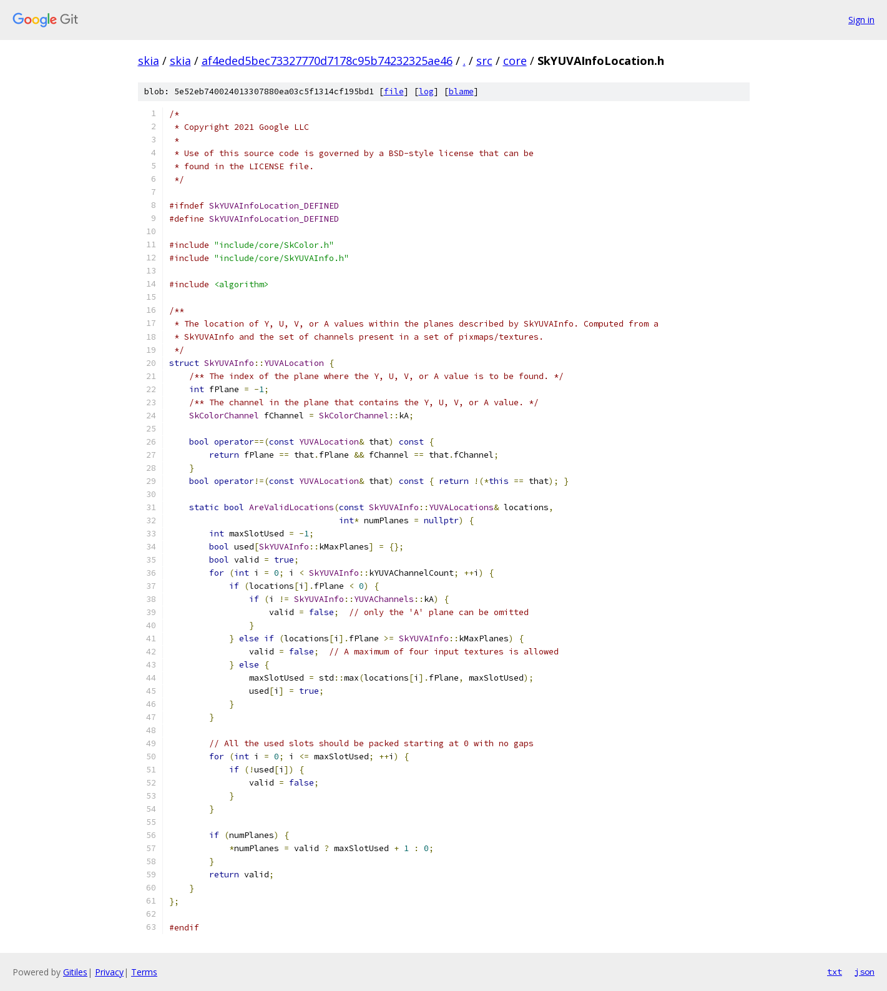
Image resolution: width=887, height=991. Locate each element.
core (515, 60)
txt (834, 971)
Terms (144, 972)
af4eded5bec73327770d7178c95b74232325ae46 (327, 60)
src (484, 60)
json (865, 971)
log (426, 91)
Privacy (109, 972)
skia (148, 60)
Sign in (861, 20)
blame (461, 91)
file (394, 91)
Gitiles (75, 972)
